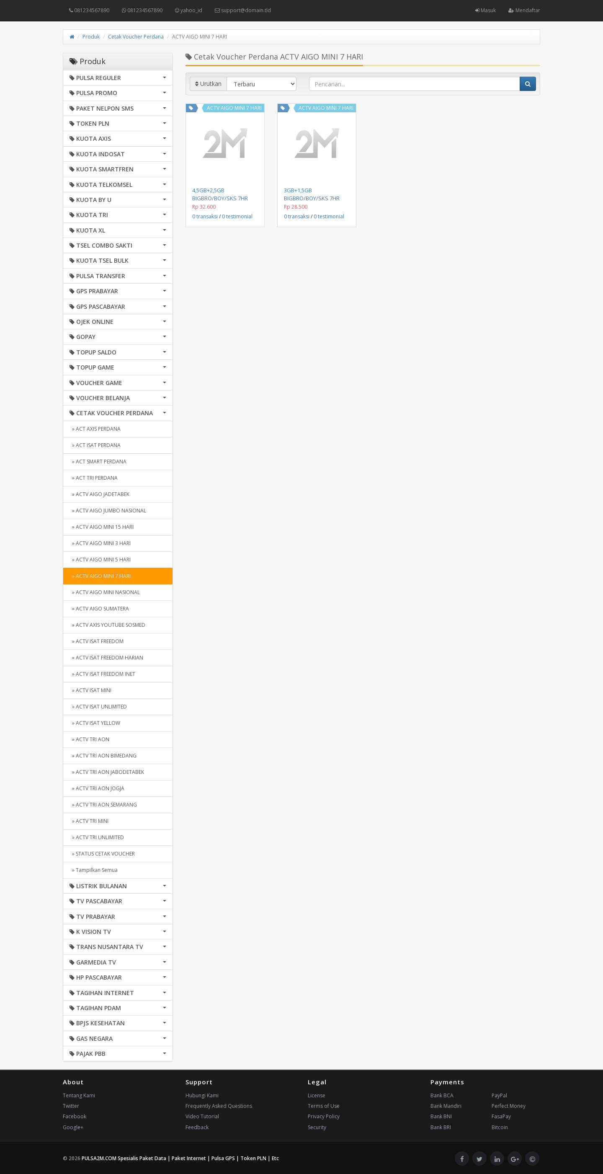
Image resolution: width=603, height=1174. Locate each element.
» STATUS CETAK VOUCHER (102, 853)
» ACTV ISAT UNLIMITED (98, 706)
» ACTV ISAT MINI (90, 690)
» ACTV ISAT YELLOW (95, 723)
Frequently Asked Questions (219, 1105)
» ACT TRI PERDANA (94, 477)
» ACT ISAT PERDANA (95, 445)
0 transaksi (205, 216)
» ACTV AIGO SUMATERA (99, 608)
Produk (91, 36)
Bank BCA (442, 1095)
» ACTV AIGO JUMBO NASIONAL (108, 510)
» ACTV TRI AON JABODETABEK (107, 772)
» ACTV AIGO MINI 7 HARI (100, 575)
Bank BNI (441, 1116)
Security (317, 1127)
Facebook (74, 1116)
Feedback (197, 1127)
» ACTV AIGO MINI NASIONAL (105, 592)
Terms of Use (324, 1105)
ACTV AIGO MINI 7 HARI (234, 107)
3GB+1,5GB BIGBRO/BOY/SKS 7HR (312, 194)
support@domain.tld (243, 10)
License (316, 1095)
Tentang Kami (79, 1095)
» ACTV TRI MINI (89, 821)
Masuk (485, 10)
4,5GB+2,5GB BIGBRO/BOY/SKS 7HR (220, 194)
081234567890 (89, 10)
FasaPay (501, 1116)
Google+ (73, 1127)
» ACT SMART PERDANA (98, 461)
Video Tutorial (202, 1116)
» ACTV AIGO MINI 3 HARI (100, 543)
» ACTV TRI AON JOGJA (97, 788)
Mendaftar (524, 10)
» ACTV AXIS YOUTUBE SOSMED (107, 624)
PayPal (499, 1095)
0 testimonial (237, 216)
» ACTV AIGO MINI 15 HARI (102, 526)
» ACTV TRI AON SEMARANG (103, 804)
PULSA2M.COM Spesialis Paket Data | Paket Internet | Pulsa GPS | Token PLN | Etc (180, 1158)
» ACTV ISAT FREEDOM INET (102, 674)
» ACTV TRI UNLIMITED (97, 837)
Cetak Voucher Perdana (136, 36)
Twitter (71, 1105)
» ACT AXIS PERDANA (95, 428)
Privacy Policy (324, 1116)
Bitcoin (500, 1127)
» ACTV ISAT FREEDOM (97, 641)
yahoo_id (188, 10)
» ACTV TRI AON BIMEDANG (103, 755)
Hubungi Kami (202, 1095)
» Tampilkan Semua (94, 870)
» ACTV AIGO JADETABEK (99, 494)
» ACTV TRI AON (89, 739)
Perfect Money (509, 1105)
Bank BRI (440, 1127)
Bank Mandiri (445, 1105)
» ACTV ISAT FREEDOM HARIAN (106, 657)
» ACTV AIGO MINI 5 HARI (100, 559)
